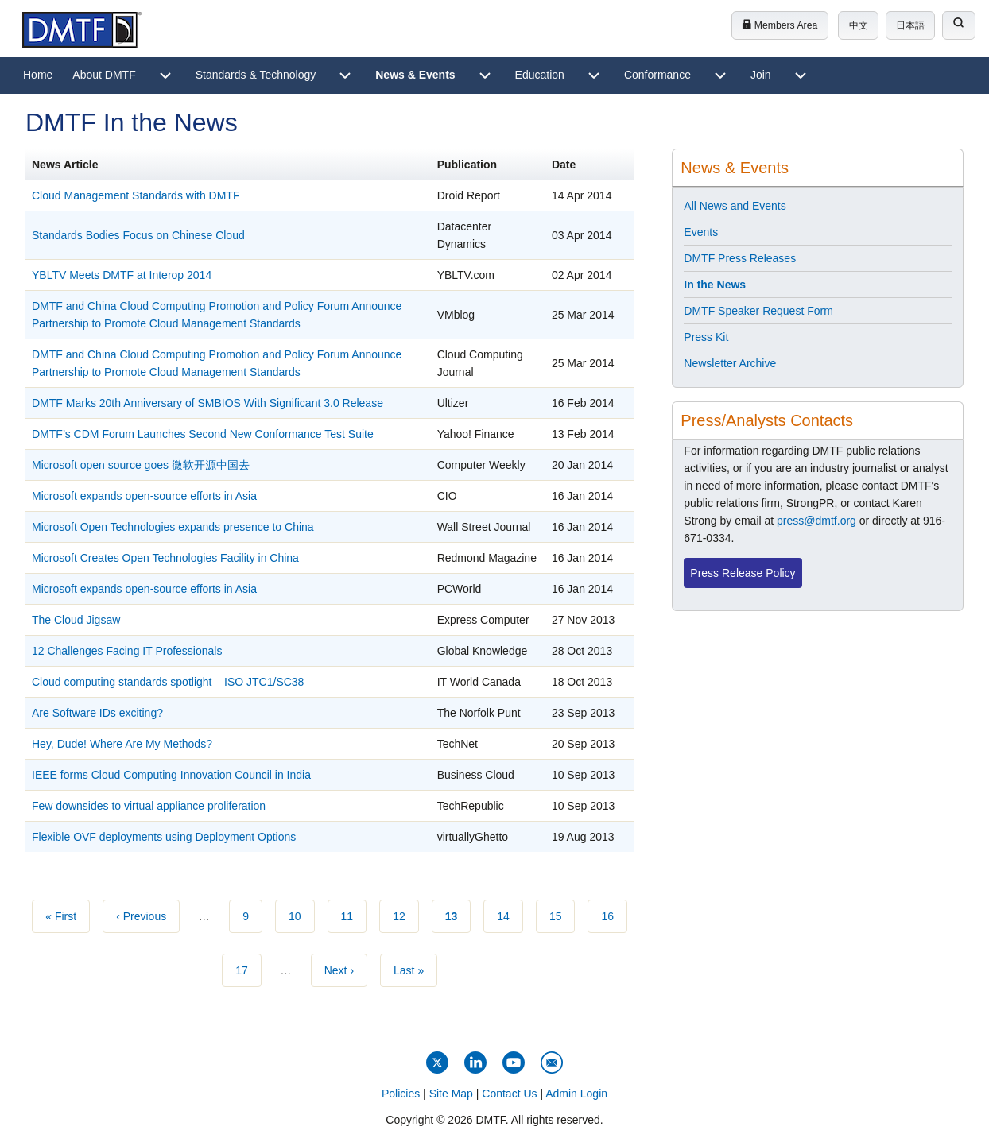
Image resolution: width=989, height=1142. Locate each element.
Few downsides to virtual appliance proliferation (149, 805)
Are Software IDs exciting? (97, 712)
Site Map (451, 1093)
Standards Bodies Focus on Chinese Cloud (138, 235)
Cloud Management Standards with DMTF (135, 195)
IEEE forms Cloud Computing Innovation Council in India (171, 774)
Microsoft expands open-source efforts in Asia (144, 496)
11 (354, 915)
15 (562, 915)
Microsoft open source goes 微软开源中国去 (141, 465)
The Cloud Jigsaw (76, 620)
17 (248, 969)
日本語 (910, 25)
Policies (401, 1093)
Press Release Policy (742, 573)
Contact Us (509, 1093)
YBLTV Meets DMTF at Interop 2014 (121, 275)
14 (510, 915)
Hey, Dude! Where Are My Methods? (122, 743)
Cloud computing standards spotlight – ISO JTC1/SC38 (168, 682)
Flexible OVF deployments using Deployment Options (164, 836)
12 (406, 915)
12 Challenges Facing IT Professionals (127, 651)
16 (614, 915)
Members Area (779, 25)
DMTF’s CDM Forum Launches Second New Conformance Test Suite (203, 434)
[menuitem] (38, 75)
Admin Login (576, 1093)
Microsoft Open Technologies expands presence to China (173, 527)
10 (302, 915)
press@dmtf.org (816, 520)
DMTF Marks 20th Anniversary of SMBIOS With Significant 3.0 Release (207, 403)
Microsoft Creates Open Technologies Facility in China (165, 558)
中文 (858, 25)
